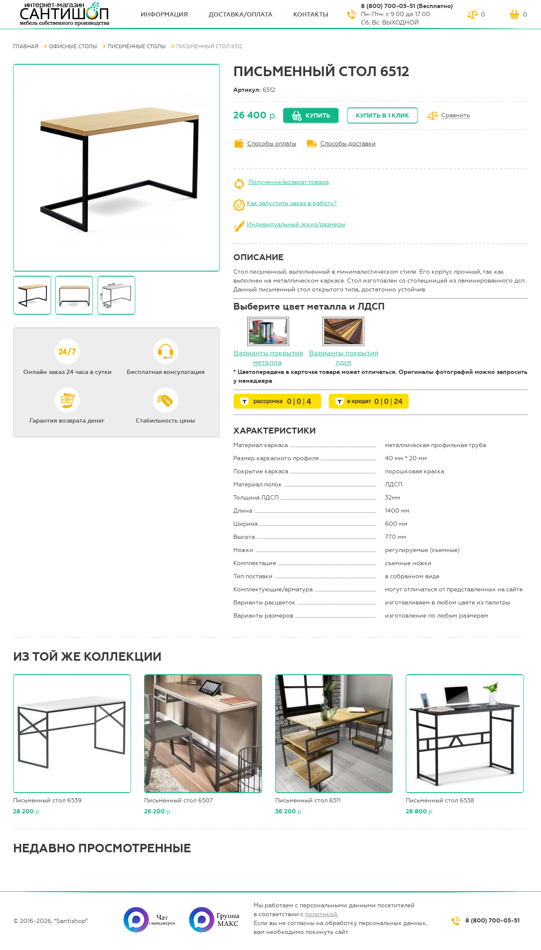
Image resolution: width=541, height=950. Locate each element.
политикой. (322, 914)
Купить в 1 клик (382, 115)
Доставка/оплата (241, 14)
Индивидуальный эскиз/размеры (296, 224)
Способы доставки (348, 143)
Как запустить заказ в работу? (292, 203)
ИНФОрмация (164, 14)
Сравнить (455, 116)
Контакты (310, 14)
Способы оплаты (271, 143)
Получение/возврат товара (289, 182)
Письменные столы (137, 46)
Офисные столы (73, 46)
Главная (25, 46)
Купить (318, 115)
